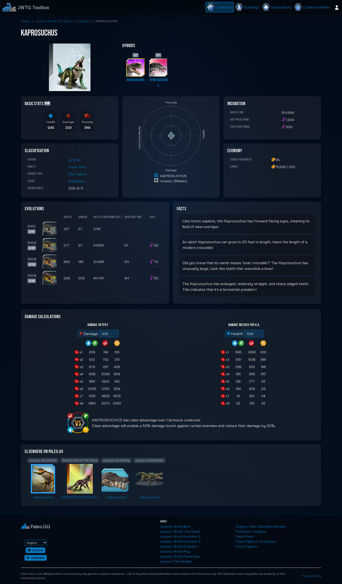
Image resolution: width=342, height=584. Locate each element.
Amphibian (76, 181)
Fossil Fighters (246, 546)
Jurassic (74, 160)
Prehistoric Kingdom (250, 531)
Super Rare (77, 167)
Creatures (83, 21)
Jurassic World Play (175, 551)
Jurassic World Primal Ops (180, 556)
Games (26, 21)
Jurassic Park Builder (176, 561)
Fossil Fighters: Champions (255, 541)
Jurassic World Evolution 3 (180, 536)
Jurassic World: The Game (53, 21)
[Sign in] (336, 7)
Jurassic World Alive (175, 526)
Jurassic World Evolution (178, 546)
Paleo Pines (244, 536)
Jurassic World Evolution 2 (180, 541)
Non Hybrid (77, 174)
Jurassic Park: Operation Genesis (260, 526)
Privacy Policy (311, 576)
